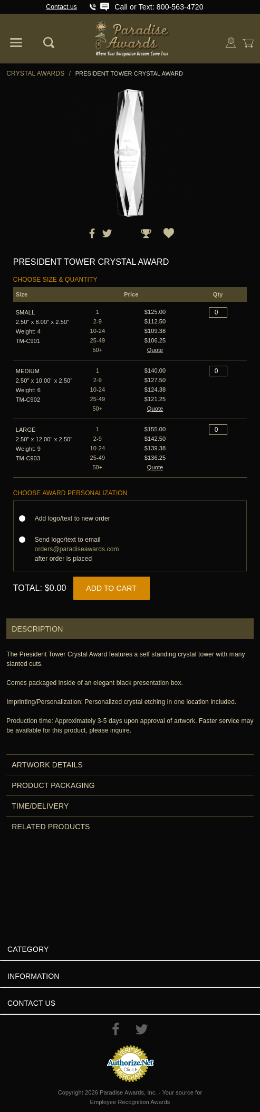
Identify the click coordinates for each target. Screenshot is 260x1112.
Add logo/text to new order (75, 518)
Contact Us (31, 1003)
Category (28, 949)
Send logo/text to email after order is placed (77, 549)
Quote (155, 350)
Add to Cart (111, 588)
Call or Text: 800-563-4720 (158, 7)
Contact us (61, 7)
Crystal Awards (35, 73)
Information (33, 976)
